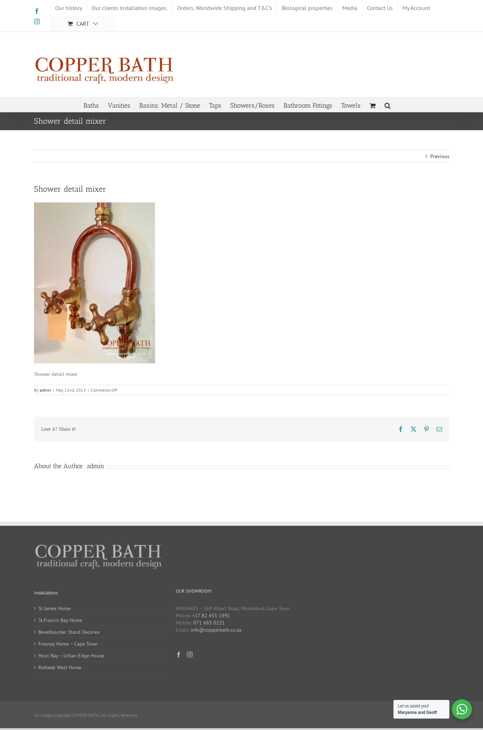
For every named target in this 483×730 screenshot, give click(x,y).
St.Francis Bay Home (60, 620)
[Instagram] (190, 654)
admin (45, 390)
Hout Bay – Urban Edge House (71, 655)
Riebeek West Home (59, 667)
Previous (439, 156)
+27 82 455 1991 (211, 615)
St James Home (54, 608)
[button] (388, 105)
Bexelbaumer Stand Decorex (69, 632)
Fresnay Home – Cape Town (68, 644)
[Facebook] (179, 654)
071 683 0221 (209, 622)
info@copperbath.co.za (215, 630)
